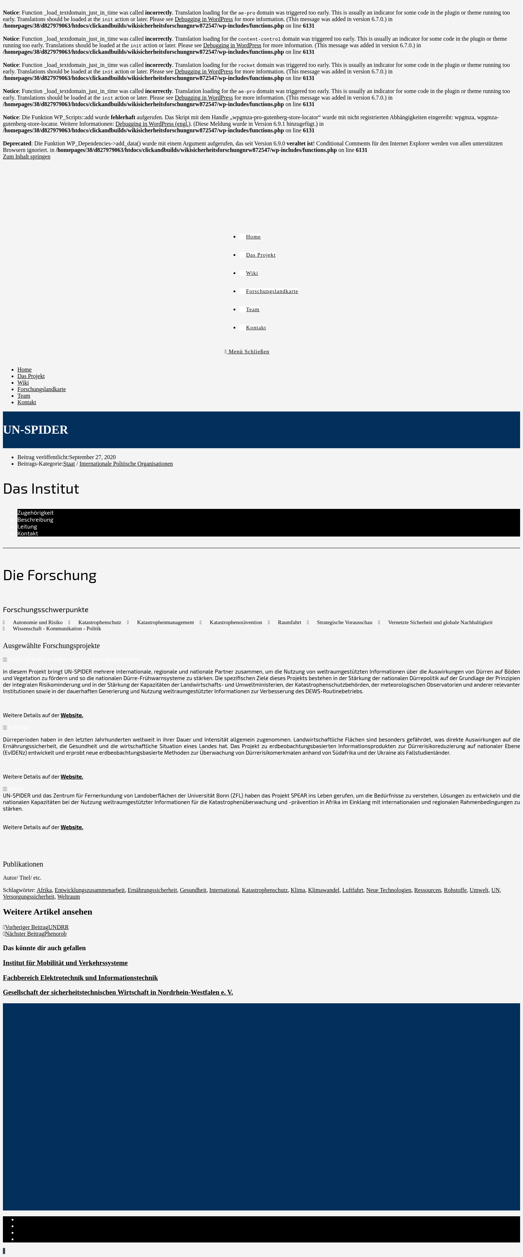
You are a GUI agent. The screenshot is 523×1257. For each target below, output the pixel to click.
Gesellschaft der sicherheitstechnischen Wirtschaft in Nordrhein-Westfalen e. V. (118, 992)
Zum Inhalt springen (26, 156)
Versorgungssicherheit (28, 896)
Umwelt (479, 890)
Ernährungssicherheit (152, 890)
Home (24, 369)
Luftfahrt (352, 890)
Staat (69, 464)
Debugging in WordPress (204, 19)
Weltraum (68, 896)
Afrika (44, 890)
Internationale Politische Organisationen (126, 464)
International (224, 890)
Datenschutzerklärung (42, 1226)
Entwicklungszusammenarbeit (90, 890)
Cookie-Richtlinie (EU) (44, 1232)
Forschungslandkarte (41, 389)
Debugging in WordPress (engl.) (152, 124)
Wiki (23, 382)
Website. (72, 715)
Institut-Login (33, 1239)
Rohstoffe (455, 890)
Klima (298, 890)
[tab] (268, 512)
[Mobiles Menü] (247, 351)
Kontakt (26, 402)
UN (495, 890)
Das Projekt (31, 376)
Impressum (30, 1219)
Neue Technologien (388, 890)
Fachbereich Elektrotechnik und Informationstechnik (80, 977)
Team (23, 396)
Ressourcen (427, 890)
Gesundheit (193, 890)
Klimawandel (323, 890)
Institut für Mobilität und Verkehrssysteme (65, 963)
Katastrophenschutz (265, 890)
